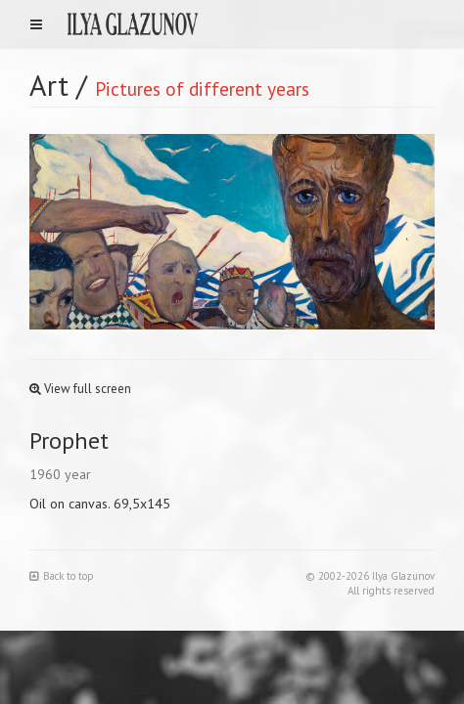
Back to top (61, 576)
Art (49, 85)
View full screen (80, 388)
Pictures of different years (202, 88)
